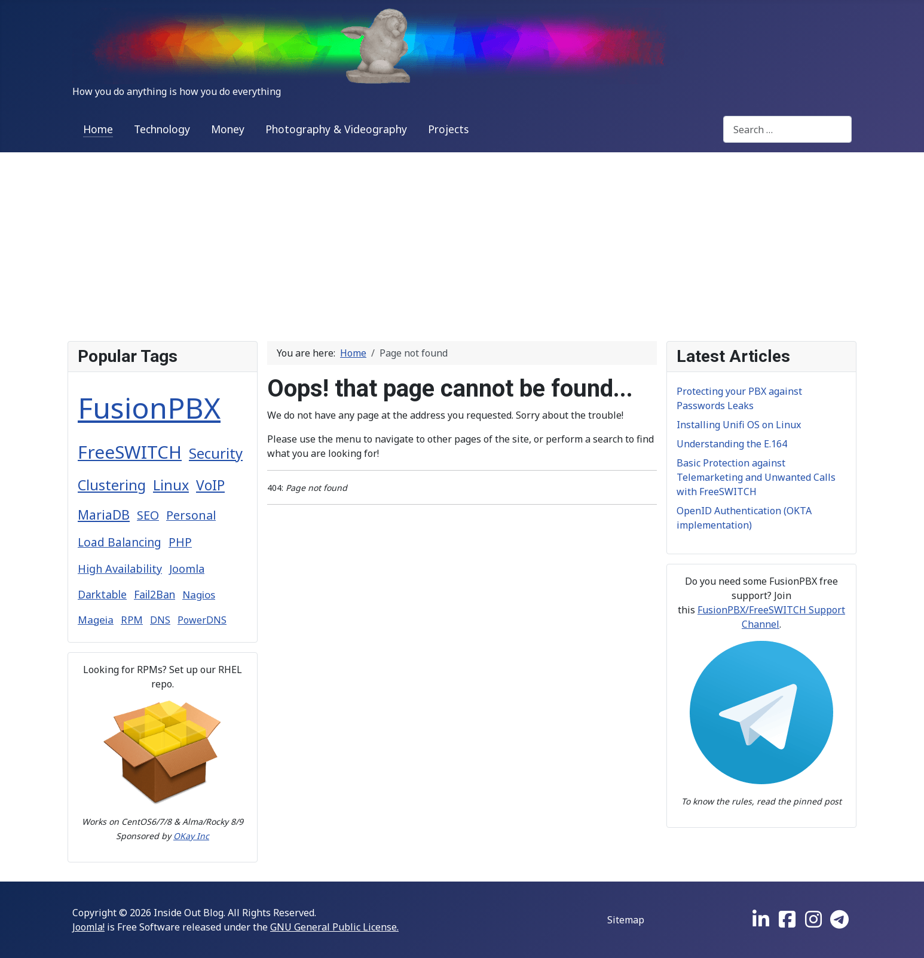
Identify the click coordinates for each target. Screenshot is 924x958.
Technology (162, 129)
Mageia (96, 620)
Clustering (112, 485)
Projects (448, 129)
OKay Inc (191, 836)
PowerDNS (202, 620)
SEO (148, 515)
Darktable (102, 594)
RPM (132, 620)
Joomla (186, 568)
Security (216, 453)
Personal (191, 515)
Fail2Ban (154, 594)
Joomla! (88, 927)
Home (98, 129)
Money (227, 129)
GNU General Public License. (334, 927)
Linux (171, 485)
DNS (160, 620)
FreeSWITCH (130, 452)
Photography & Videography (336, 129)
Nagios (198, 594)
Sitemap (625, 919)
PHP (180, 542)
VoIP (210, 485)
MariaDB (104, 514)
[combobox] (787, 129)
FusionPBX (149, 407)
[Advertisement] (462, 242)
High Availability (120, 568)
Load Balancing (119, 542)
